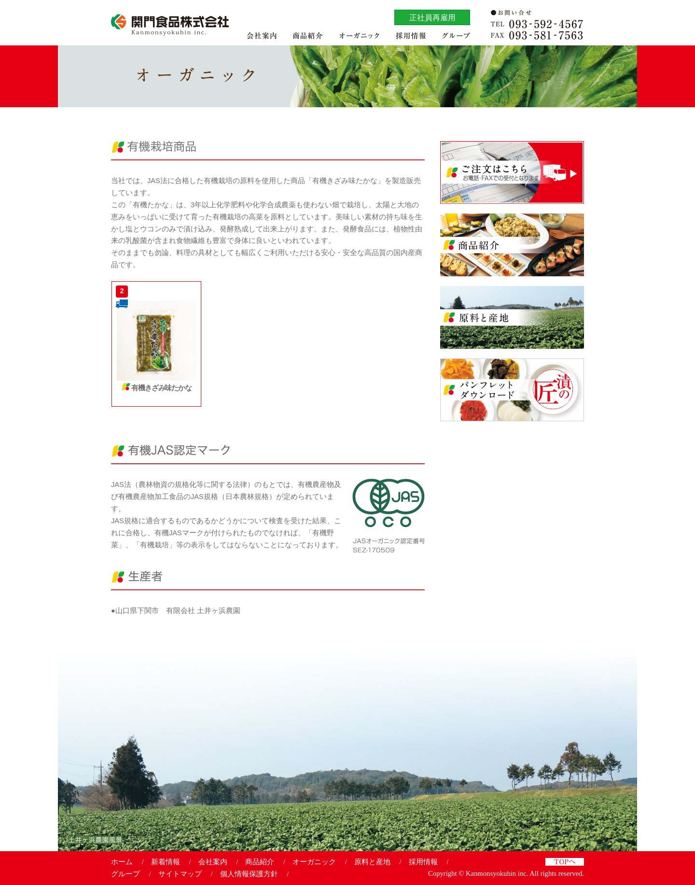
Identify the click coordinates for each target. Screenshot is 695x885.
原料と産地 (372, 862)
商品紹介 (259, 862)
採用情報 (423, 862)
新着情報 (165, 862)
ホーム (122, 862)
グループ (125, 874)
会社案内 (212, 862)
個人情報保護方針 (249, 874)
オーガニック (314, 862)
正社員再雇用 (432, 17)
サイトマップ (180, 874)
